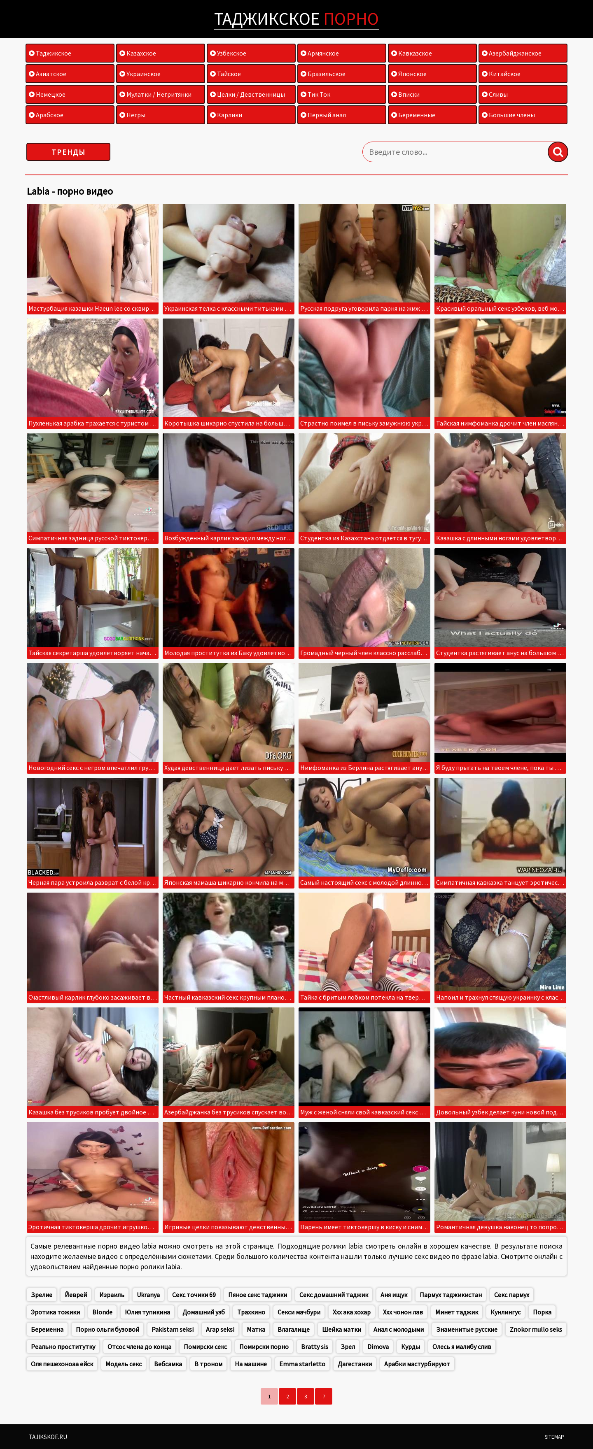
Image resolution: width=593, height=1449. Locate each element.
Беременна (47, 1329)
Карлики (226, 115)
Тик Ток (315, 94)
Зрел (348, 1346)
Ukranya (148, 1295)
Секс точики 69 (194, 1295)
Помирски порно (264, 1346)
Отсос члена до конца (139, 1346)
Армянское (320, 53)
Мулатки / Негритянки (155, 94)
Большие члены (508, 115)
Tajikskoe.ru (48, 1437)
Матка (256, 1329)
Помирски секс (205, 1346)
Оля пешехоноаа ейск (62, 1364)
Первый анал (323, 115)
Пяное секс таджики (257, 1295)
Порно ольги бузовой (107, 1329)
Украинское (140, 74)
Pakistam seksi (173, 1329)
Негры (132, 115)
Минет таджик (456, 1312)
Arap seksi (220, 1329)
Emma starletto (302, 1364)
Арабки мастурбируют (417, 1364)
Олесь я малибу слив (461, 1346)
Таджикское (296, 18)
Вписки (405, 94)
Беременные (413, 115)
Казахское (137, 53)
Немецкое (47, 94)
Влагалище (294, 1329)
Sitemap (554, 1436)
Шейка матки (341, 1329)
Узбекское (228, 53)
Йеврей (76, 1295)
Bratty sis (314, 1346)
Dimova (378, 1346)
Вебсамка (168, 1364)
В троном (208, 1364)
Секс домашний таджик (333, 1295)
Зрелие (41, 1295)
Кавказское (411, 53)
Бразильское (323, 74)
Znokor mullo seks (536, 1329)
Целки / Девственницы (247, 94)
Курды (410, 1346)
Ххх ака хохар (352, 1312)
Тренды (68, 152)
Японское (409, 74)
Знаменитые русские (466, 1329)
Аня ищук (394, 1295)
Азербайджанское (512, 53)
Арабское (46, 115)
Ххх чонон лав (403, 1312)
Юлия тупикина (147, 1312)
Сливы (495, 94)
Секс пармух (511, 1295)
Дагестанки (355, 1364)
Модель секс (123, 1364)
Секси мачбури (299, 1312)
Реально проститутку (63, 1346)
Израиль (111, 1295)
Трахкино (251, 1312)
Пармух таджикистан (451, 1295)
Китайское (501, 74)
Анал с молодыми (399, 1329)
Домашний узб (203, 1312)
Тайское (225, 74)
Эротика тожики (55, 1312)
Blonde (102, 1312)
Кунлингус (505, 1312)
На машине (251, 1364)
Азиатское (47, 74)
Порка (542, 1312)
